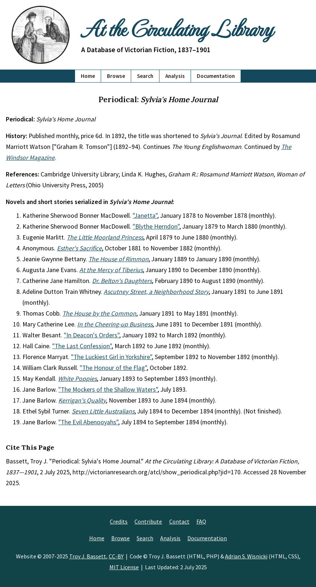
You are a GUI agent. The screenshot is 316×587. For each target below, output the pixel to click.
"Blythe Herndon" (156, 226)
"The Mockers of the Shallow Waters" (108, 390)
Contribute (148, 521)
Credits (119, 521)
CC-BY (116, 556)
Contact (179, 521)
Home (88, 75)
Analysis (175, 75)
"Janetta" (145, 216)
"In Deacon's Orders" (91, 335)
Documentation (216, 75)
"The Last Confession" (82, 346)
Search (145, 75)
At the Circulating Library (177, 28)
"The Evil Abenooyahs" (88, 422)
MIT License (124, 567)
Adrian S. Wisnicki (246, 556)
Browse (116, 75)
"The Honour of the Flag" (113, 368)
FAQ (201, 521)
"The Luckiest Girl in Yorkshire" (111, 357)
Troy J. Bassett (87, 556)
